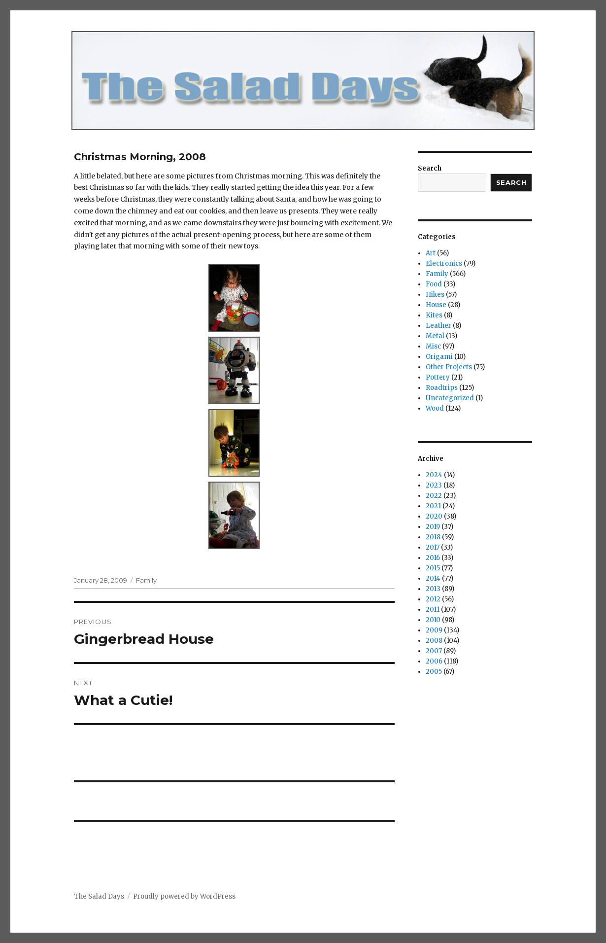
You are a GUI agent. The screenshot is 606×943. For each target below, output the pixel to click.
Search (429, 168)
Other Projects (449, 367)
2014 (433, 578)
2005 (434, 671)
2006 (434, 661)
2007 (434, 651)
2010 (433, 620)
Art (431, 253)
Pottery (438, 377)
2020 (434, 516)
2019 (433, 527)
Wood (435, 408)
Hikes (435, 294)
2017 (432, 547)
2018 (433, 537)
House (436, 305)
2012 (433, 599)
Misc (433, 346)
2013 (433, 589)
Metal (435, 336)
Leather (438, 325)
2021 (433, 506)
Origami (439, 356)
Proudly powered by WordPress (184, 896)
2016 (433, 558)
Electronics (444, 263)
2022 (434, 495)
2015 (433, 568)
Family (146, 580)
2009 (434, 630)
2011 (432, 609)
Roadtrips (442, 388)
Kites (434, 315)
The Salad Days (99, 896)
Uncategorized (450, 398)
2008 (434, 640)
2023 (434, 485)
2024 (434, 475)
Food (434, 284)
